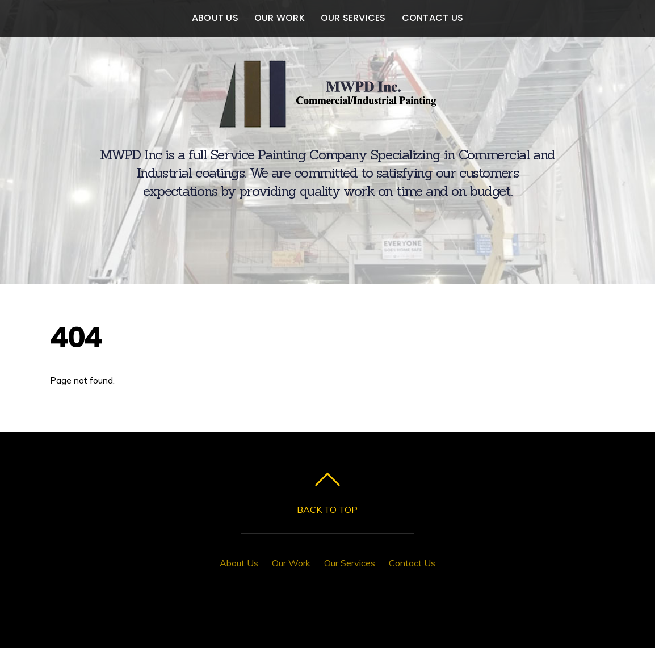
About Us (215, 17)
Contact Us (432, 17)
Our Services (353, 17)
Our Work (279, 17)
